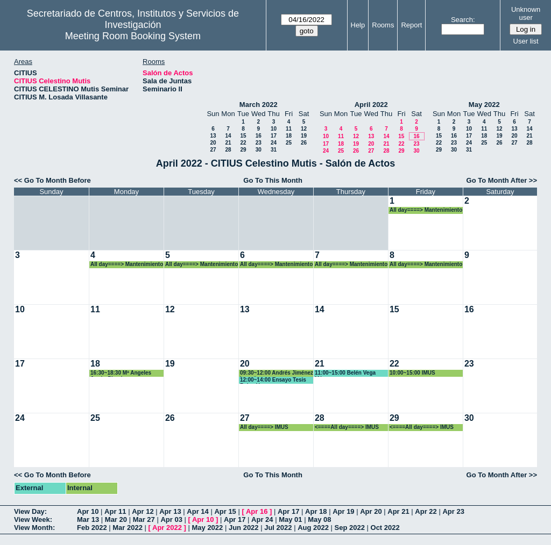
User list (526, 41)
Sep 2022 (350, 528)
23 (259, 143)
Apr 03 (171, 519)
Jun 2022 (244, 528)
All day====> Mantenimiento (426, 210)
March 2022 (258, 105)
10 (274, 129)
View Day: (30, 511)
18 (289, 136)
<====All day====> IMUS (347, 427)
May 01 (290, 519)
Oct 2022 (385, 528)
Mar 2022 (127, 528)
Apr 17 (288, 511)
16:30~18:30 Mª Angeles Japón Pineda (120, 373)
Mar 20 (116, 519)
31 (274, 150)
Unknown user (525, 13)
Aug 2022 (313, 528)
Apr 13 (170, 511)
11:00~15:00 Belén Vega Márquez (345, 373)
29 (243, 150)
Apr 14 (197, 511)
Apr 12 (142, 511)
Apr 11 (115, 511)
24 (274, 143)
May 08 (319, 519)
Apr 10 (87, 511)
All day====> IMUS (264, 427)
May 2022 (484, 105)
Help (358, 25)
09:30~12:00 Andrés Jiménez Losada (276, 373)
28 (228, 150)
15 (243, 136)
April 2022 (371, 105)
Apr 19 (343, 511)
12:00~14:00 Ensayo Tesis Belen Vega (273, 380)
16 (259, 136)
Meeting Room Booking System (133, 36)
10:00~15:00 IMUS (412, 373)
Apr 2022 (167, 528)
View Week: (33, 519)
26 (304, 143)
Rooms (383, 25)
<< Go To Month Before (52, 180)
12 (304, 129)
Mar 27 (144, 519)
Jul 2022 (278, 528)
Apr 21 (398, 511)
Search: (463, 20)
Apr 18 (316, 511)
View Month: (34, 528)
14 (228, 136)
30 (259, 150)
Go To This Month (272, 180)
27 (213, 150)
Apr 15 (225, 511)
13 (213, 136)
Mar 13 (88, 519)
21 (228, 143)
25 (289, 143)
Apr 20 (371, 511)
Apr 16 (256, 511)
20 (213, 143)
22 (243, 143)
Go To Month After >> (502, 180)
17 (274, 136)
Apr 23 (453, 511)
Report (411, 25)
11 (289, 129)
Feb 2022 (92, 528)
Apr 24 (262, 519)
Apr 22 (425, 511)
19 (304, 136)
